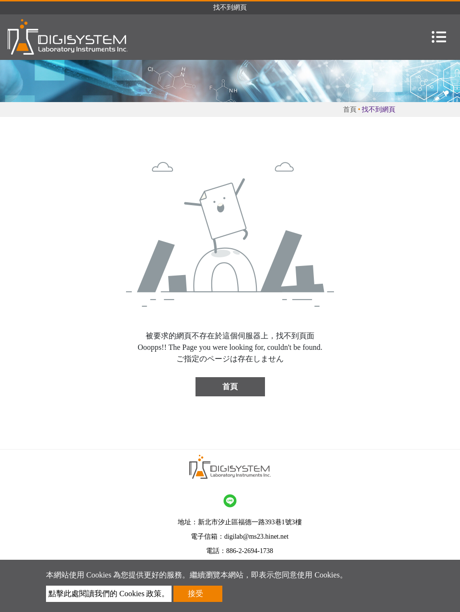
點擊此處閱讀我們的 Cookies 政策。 (108, 593)
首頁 (349, 109)
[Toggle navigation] (439, 36)
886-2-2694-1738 (249, 550)
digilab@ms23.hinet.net (256, 536)
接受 (195, 593)
